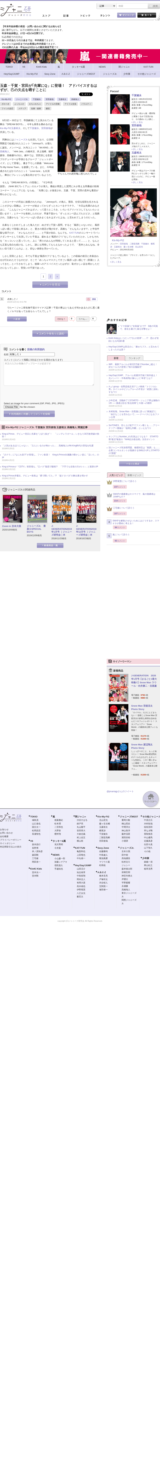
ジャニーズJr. (22, 99)
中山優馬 (148, 837)
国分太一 (36, 827)
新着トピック (134, 475)
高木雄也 (81, 886)
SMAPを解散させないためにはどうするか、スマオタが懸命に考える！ (133, 522)
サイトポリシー (7, 843)
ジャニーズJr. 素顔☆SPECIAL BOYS (36, 529)
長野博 (35, 848)
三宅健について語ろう (120, 509)
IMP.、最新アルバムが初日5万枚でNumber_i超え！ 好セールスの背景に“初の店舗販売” (134, 365)
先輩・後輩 (36, 108)
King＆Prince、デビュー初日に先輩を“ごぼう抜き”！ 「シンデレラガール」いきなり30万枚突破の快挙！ (50, 435)
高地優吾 (126, 858)
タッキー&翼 (59, 841)
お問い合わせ (6, 833)
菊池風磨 (103, 858)
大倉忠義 (81, 834)
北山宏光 (139, 247)
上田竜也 (81, 855)
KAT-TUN (74, 232)
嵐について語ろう (118, 535)
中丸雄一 (81, 858)
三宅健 (35, 858)
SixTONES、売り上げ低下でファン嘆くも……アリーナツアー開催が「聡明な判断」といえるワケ (134, 426)
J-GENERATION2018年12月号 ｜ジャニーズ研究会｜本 (86, 530)
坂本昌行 (36, 844)
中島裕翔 (81, 876)
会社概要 (4, 836)
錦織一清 (148, 862)
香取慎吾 (148, 834)
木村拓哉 (148, 823)
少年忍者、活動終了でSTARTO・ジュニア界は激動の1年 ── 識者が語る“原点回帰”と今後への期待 (134, 402)
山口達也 (36, 823)
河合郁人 (103, 882)
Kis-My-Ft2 (6, 99)
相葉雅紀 (58, 820)
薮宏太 (80, 896)
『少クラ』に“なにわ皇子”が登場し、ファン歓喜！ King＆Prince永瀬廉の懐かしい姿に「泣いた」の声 (50, 456)
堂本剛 (35, 876)
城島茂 (35, 820)
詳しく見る (138, 122)
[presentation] (31, 391)
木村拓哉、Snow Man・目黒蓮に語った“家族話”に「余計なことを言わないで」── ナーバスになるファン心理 (134, 414)
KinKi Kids (36, 868)
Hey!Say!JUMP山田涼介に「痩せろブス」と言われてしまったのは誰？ (133, 348)
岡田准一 (36, 862)
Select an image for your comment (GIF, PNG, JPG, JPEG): (34, 403)
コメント (8, 359)
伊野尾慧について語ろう (122, 482)
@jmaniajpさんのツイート (120, 791)
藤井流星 (126, 834)
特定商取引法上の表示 (10, 847)
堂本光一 (36, 872)
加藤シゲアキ (60, 862)
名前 (6, 354)
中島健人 (103, 855)
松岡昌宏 (36, 830)
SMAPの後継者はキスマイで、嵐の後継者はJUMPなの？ (131, 495)
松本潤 (57, 823)
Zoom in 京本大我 (11, 526)
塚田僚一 (103, 889)
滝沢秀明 (58, 844)
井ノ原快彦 (37, 851)
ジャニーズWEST (129, 816)
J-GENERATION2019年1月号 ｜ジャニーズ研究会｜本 (61, 530)
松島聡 (102, 865)
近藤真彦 (148, 841)
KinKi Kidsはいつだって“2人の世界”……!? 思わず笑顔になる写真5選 (133, 339)
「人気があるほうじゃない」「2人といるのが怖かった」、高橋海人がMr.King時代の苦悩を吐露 (48, 445)
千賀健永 (37, 99)
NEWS (56, 855)
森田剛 (35, 855)
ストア (46, 15)
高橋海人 (75, 99)
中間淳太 (126, 827)
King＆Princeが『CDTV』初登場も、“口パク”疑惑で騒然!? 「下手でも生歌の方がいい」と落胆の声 (50, 466)
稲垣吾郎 (148, 827)
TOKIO (34, 816)
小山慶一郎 (59, 858)
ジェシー (126, 865)
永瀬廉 (125, 886)
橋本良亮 (103, 876)
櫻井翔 (57, 834)
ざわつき (5, 104)
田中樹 (125, 855)
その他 (147, 851)
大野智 (57, 830)
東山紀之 (148, 865)
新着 (116, 358)
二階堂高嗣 (134, 244)
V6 (31, 841)
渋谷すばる (82, 820)
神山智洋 (126, 830)
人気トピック (116, 475)
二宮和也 (58, 827)
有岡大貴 (81, 882)
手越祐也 (58, 869)
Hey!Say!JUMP (83, 865)
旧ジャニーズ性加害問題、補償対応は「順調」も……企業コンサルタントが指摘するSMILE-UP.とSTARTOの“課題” (134, 450)
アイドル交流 (70, 104)
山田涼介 (81, 869)
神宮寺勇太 (127, 876)
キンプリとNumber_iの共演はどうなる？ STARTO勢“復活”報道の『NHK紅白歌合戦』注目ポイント (133, 438)
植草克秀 (148, 869)
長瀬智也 (36, 834)
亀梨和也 (81, 851)
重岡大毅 (126, 820)
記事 (66, 15)
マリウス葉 (104, 862)
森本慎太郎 (127, 869)
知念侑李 (81, 872)
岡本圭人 (81, 879)
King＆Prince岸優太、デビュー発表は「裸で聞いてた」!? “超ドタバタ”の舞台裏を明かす (45, 475)
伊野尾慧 (81, 889)
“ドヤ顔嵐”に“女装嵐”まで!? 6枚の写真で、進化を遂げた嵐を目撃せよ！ (139, 327)
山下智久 (148, 848)
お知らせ (4, 829)
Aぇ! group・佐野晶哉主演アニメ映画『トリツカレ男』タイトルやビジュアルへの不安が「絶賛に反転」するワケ (134, 389)
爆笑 (48, 108)
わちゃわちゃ (35, 104)
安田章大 (81, 830)
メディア (22, 108)
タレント (105, 15)
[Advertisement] (133, 293)
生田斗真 (148, 844)
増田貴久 (58, 865)
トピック (85, 15)
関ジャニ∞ (80, 816)
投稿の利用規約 (36, 349)
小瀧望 (125, 841)
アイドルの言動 (53, 104)
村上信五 (81, 837)
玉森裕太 (62, 99)
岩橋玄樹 (126, 872)
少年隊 (145, 858)
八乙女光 (81, 893)
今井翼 (57, 848)
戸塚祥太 (103, 879)
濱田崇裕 (126, 837)
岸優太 (125, 879)
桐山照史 (126, 823)
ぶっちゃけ (19, 104)
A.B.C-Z (101, 872)
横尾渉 (102, 830)
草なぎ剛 (148, 830)
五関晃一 (103, 886)
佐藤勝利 (103, 851)
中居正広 (148, 820)
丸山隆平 (81, 827)
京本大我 (126, 851)
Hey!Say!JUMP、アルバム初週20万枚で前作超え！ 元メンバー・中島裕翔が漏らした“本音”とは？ (134, 376)
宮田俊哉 (50, 99)
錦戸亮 (80, 823)
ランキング (134, 358)
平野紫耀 (126, 882)
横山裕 (80, 841)
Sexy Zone (103, 848)
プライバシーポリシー (10, 840)
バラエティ (86, 104)
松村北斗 (126, 862)
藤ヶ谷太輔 (128, 247)
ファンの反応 (7, 108)
